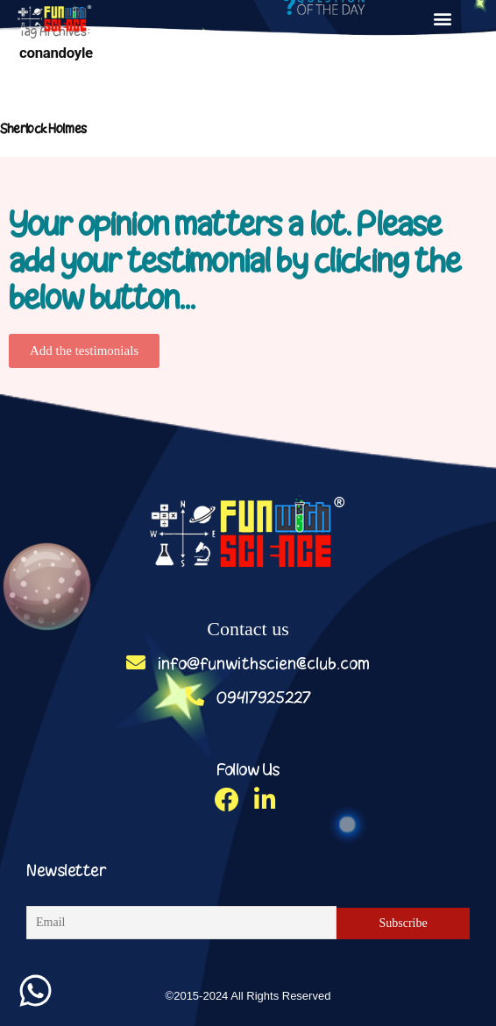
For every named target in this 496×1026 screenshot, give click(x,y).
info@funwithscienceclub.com (248, 663)
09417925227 (248, 697)
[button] (443, 18)
